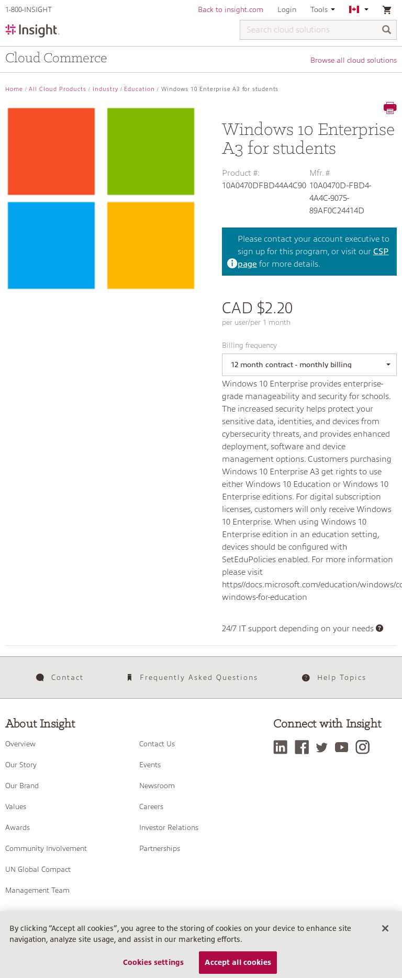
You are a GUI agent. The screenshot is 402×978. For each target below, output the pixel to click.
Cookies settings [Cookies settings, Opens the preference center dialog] (153, 965)
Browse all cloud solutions (353, 60)
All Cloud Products (57, 89)
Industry (105, 89)
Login (286, 9)
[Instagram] (365, 747)
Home (14, 89)
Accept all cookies (238, 965)
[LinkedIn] (283, 747)
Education (139, 89)
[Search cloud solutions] (318, 30)
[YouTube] (344, 747)
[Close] (385, 931)
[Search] (387, 30)
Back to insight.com (230, 9)
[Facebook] (304, 747)
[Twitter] (324, 747)
